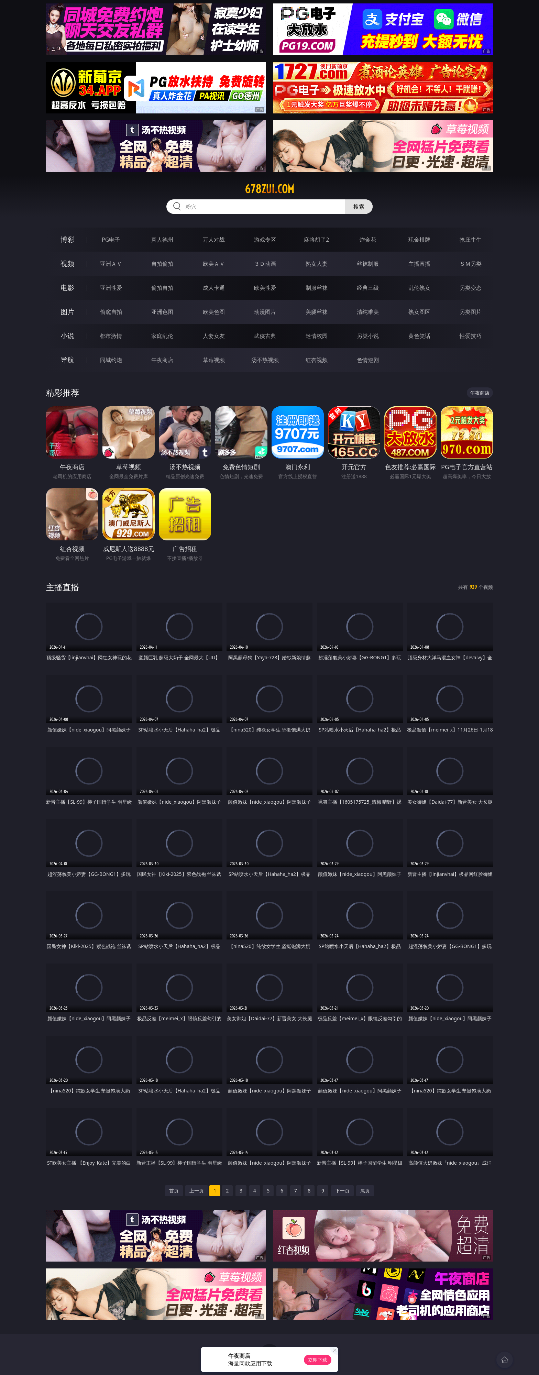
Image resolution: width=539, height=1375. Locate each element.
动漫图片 (265, 312)
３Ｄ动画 (265, 263)
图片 (67, 311)
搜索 (358, 206)
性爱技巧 (471, 336)
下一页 (342, 1190)
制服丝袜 (317, 288)
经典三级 (368, 288)
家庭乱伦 (162, 336)
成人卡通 (214, 288)
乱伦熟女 (419, 288)
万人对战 (214, 239)
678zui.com (269, 189)
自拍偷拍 (162, 263)
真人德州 (162, 239)
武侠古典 (265, 336)
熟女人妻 (317, 263)
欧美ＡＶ (214, 263)
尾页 (365, 1190)
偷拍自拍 (162, 288)
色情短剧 (368, 360)
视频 (67, 263)
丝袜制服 (368, 263)
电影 (67, 287)
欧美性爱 (265, 288)
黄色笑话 (419, 336)
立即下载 (317, 1359)
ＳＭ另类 (471, 263)
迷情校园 (317, 336)
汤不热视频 (265, 360)
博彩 (67, 239)
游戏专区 (265, 239)
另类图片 (471, 312)
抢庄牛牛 (471, 239)
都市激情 (111, 336)
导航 (67, 359)
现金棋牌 (419, 239)
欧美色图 (214, 312)
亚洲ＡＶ (111, 263)
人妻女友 (214, 336)
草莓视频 (214, 360)
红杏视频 (317, 360)
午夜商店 (162, 360)
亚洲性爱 (111, 288)
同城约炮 (111, 360)
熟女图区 (419, 312)
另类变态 (471, 288)
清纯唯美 (368, 312)
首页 (174, 1190)
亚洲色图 (162, 312)
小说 (67, 335)
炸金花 (368, 239)
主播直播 (419, 263)
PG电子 (111, 239)
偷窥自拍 (111, 312)
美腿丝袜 (317, 312)
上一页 (196, 1190)
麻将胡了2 (316, 239)
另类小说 (368, 336)
